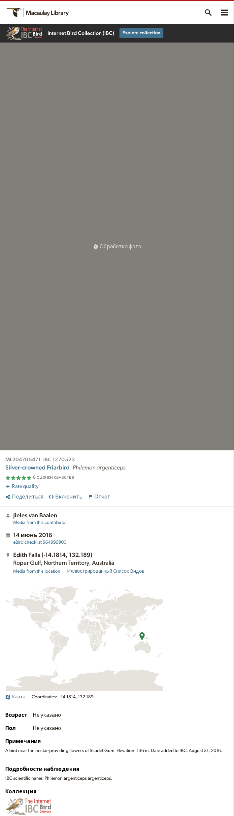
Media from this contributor (40, 522)
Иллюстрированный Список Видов (106, 571)
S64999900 (39, 542)
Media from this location (36, 571)
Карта (15, 697)
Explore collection (141, 33)
